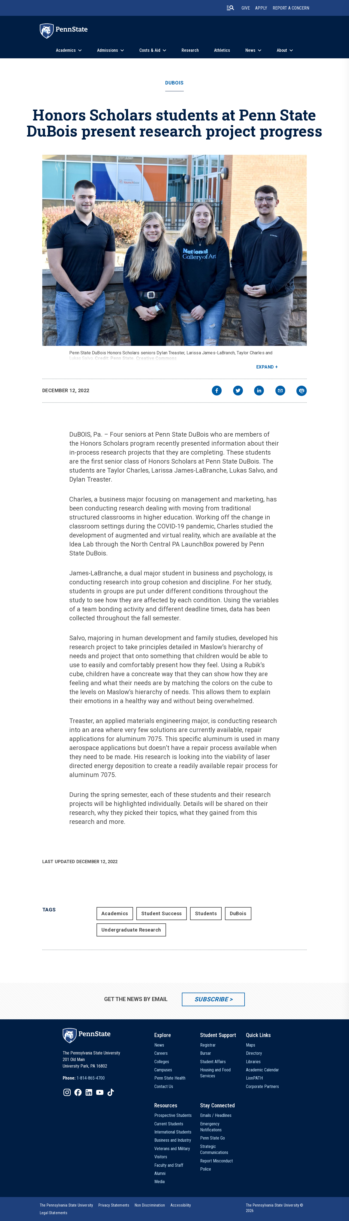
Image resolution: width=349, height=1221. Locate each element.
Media (159, 1181)
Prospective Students (173, 1115)
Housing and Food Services (215, 1072)
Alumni (160, 1173)
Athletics (222, 50)
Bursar (205, 1053)
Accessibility (180, 1205)
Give (246, 8)
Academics (66, 50)
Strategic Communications (214, 1149)
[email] (280, 391)
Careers (161, 1053)
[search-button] (230, 8)
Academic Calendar (262, 1069)
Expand (265, 367)
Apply (261, 8)
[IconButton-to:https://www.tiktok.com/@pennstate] (110, 1092)
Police (205, 1169)
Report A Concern (291, 8)
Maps (250, 1045)
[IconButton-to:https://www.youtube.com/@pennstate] (99, 1092)
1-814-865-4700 (91, 1078)
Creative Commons (156, 358)
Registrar (208, 1045)
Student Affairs (213, 1061)
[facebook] (217, 391)
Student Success (161, 913)
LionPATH (254, 1078)
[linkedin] (259, 391)
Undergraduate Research (131, 930)
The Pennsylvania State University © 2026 (274, 1208)
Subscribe (211, 999)
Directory (254, 1053)
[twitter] (238, 391)
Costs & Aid (149, 50)
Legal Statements (54, 1213)
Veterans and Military (172, 1148)
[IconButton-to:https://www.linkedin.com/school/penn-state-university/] (89, 1092)
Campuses (163, 1069)
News (250, 50)
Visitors (160, 1156)
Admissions (107, 50)
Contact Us (163, 1086)
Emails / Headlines (215, 1115)
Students (206, 913)
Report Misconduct (216, 1160)
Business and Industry (172, 1140)
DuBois (174, 83)
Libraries (253, 1061)
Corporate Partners (262, 1086)
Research (190, 50)
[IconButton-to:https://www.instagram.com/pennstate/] (67, 1092)
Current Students (168, 1123)
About (282, 50)
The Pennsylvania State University (66, 1205)
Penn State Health (169, 1078)
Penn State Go (212, 1138)
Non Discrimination (150, 1205)
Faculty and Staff (168, 1165)
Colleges (161, 1061)
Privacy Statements (113, 1205)
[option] (84, 1078)
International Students (172, 1132)
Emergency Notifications (211, 1126)
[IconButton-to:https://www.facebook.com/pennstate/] (78, 1092)
